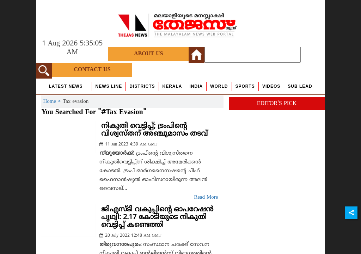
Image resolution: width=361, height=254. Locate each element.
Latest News (65, 86)
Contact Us (92, 69)
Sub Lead (300, 86)
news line (109, 86)
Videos (271, 86)
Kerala (172, 86)
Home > (53, 101)
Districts (142, 86)
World (219, 86)
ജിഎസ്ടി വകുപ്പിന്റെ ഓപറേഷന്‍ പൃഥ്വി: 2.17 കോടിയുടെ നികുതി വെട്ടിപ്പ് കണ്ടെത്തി (157, 217)
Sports (245, 86)
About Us (148, 53)
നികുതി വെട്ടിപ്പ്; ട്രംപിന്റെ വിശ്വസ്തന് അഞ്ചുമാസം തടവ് (154, 130)
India (196, 86)
